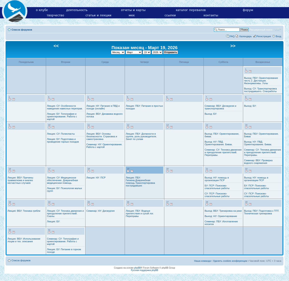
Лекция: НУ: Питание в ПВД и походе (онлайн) (103, 107)
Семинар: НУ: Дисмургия (100, 210)
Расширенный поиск (260, 29)
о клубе (42, 10)
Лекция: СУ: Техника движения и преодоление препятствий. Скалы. (65, 213)
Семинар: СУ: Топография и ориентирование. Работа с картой (63, 241)
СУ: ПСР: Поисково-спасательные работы (217, 195)
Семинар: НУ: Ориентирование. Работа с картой (104, 145)
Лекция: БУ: (53, 221)
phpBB (137, 268)
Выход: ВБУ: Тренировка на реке (223, 210)
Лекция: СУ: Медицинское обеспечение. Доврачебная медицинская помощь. (62, 180)
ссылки (170, 15)
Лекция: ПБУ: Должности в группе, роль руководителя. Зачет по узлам (141, 136)
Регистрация (264, 36)
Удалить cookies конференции (230, 261)
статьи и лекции (98, 15)
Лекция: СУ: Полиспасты (61, 133)
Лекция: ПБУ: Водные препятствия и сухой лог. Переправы (140, 213)
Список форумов (22, 29)
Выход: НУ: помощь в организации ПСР (217, 179)
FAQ (232, 36)
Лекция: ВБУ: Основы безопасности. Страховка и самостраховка (101, 136)
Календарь (245, 36)
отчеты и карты (133, 10)
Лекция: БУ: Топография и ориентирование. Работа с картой (62, 116)
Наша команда (202, 261)
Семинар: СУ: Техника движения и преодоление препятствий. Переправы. (223, 152)
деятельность (76, 10)
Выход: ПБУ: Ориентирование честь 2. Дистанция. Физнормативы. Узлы (261, 81)
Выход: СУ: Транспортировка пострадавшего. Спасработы (260, 90)
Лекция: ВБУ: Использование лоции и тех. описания (24, 240)
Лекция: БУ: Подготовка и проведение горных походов (63, 140)
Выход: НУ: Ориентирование (221, 216)
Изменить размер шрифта (278, 29)
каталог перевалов (191, 10)
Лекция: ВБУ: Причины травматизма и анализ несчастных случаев (20, 180)
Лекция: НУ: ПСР (96, 177)
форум (248, 10)
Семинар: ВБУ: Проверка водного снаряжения (258, 161)
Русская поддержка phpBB (144, 270)
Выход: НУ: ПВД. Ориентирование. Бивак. (219, 143)
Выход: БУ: (211, 113)
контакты (211, 15)
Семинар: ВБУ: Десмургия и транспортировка (220, 107)
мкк (132, 15)
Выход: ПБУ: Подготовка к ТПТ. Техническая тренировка (261, 212)
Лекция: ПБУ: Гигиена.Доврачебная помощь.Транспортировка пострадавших (140, 181)
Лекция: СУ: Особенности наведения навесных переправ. (65, 107)
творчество (55, 15)
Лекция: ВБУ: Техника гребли (24, 210)
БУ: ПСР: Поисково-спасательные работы (217, 187)
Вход (278, 36)
